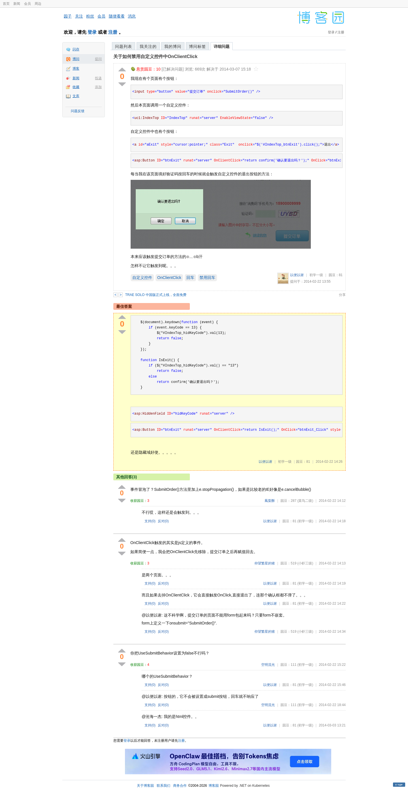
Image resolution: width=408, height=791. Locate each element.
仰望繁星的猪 (264, 563)
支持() (150, 521)
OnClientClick (169, 277)
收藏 (76, 87)
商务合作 (180, 786)
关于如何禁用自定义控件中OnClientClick (155, 56)
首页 (6, 4)
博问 (76, 59)
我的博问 (172, 46)
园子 (68, 16)
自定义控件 (142, 277)
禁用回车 (207, 277)
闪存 (76, 49)
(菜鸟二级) (305, 501)
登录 (92, 32)
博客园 (214, 786)
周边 (38, 4)
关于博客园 (145, 786)
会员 (27, 4)
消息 (132, 16)
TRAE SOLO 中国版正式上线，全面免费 (155, 295)
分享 (342, 295)
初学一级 (316, 275)
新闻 (16, 4)
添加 (98, 87)
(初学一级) (305, 521)
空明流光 (268, 665)
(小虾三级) (305, 563)
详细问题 (222, 46)
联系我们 (163, 786)
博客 (76, 69)
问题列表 (123, 46)
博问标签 (197, 46)
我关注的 (148, 46)
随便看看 (117, 16)
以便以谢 (297, 275)
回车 (190, 277)
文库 (76, 96)
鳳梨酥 (270, 501)
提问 (98, 59)
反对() (163, 521)
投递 (98, 78)
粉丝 (90, 16)
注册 (112, 32)
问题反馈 (77, 111)
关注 (79, 16)
